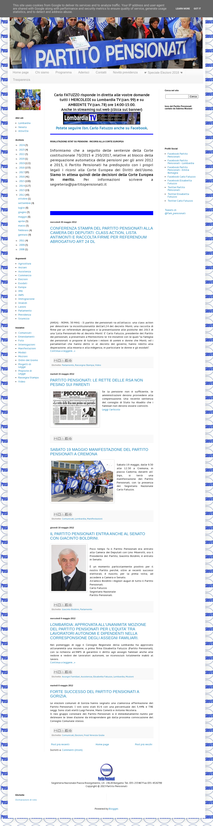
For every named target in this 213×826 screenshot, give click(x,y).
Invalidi (22, 302)
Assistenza (86, 676)
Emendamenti (26, 336)
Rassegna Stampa (84, 365)
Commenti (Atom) (72, 750)
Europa (22, 287)
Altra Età (23, 131)
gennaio (23, 234)
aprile (21, 221)
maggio (23, 216)
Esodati (22, 283)
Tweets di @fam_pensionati (175, 212)
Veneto (22, 127)
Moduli (22, 352)
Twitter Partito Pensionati (176, 188)
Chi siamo (42, 72)
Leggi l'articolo (111, 409)
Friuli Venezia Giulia (94, 735)
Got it (197, 8)
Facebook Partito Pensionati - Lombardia (181, 162)
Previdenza (24, 314)
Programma (64, 72)
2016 (22, 176)
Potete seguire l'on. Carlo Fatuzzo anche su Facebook (101, 128)
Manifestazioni (94, 518)
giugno (22, 212)
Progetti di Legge (24, 365)
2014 (22, 185)
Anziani (22, 267)
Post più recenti (60, 744)
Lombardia (80, 518)
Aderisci (83, 72)
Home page (21, 72)
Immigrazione (26, 298)
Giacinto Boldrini (70, 609)
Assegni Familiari (71, 676)
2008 (22, 249)
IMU (20, 291)
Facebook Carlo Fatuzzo (182, 176)
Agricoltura (24, 263)
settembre (24, 203)
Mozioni (130, 676)
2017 (22, 172)
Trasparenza (21, 79)
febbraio (23, 230)
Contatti (101, 72)
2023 (22, 149)
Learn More (183, 8)
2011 (22, 240)
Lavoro (22, 306)
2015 (22, 181)
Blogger (113, 808)
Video (98, 365)
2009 (22, 244)
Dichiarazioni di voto (26, 799)
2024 (22, 145)
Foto (21, 340)
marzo (22, 225)
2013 (22, 190)
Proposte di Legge (25, 372)
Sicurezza (23, 318)
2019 (22, 163)
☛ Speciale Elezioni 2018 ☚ (163, 72)
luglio (21, 207)
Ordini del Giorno (28, 360)
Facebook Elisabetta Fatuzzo (180, 182)
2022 (22, 154)
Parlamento (68, 365)
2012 (22, 194)
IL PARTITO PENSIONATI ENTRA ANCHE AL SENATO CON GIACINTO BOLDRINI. (97, 536)
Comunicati (68, 518)
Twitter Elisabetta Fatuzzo (178, 195)
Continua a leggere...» (62, 350)
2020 (22, 158)
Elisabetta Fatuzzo (102, 676)
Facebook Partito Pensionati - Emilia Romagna (178, 170)
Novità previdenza (125, 72)
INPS (21, 295)
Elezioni (79, 735)
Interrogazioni (26, 344)
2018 (22, 167)
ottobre (23, 198)
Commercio (24, 275)
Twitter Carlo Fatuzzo (180, 200)
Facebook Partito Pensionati (178, 155)
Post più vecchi (143, 744)
